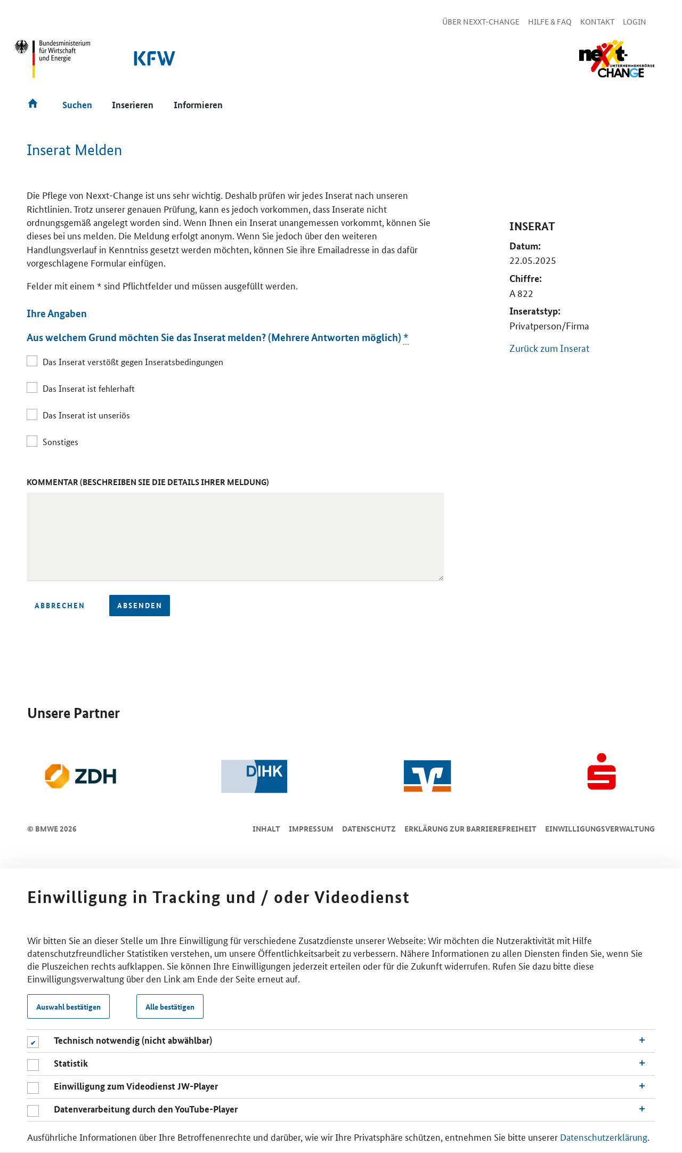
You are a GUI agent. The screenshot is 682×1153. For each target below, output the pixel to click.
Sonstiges (60, 441)
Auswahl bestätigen (68, 1006)
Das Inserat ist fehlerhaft (89, 388)
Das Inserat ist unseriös (86, 415)
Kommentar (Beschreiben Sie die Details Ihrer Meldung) (148, 482)
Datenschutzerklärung (603, 1136)
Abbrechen (60, 605)
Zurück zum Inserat (549, 347)
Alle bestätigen (169, 1006)
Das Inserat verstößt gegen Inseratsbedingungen (133, 361)
